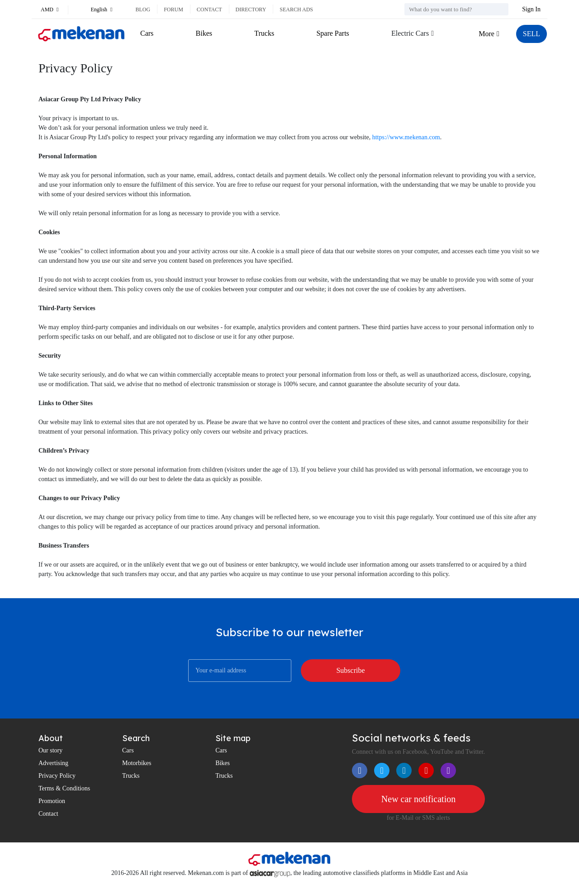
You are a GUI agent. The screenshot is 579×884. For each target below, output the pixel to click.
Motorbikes (137, 763)
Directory (251, 9)
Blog (142, 9)
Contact (209, 9)
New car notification (418, 799)
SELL (531, 34)
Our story (50, 750)
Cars (146, 33)
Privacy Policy (57, 775)
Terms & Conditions (64, 788)
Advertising (53, 763)
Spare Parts (332, 33)
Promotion (51, 801)
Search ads (296, 9)
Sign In (531, 9)
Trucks (264, 33)
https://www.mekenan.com (406, 137)
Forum (173, 9)
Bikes (204, 33)
